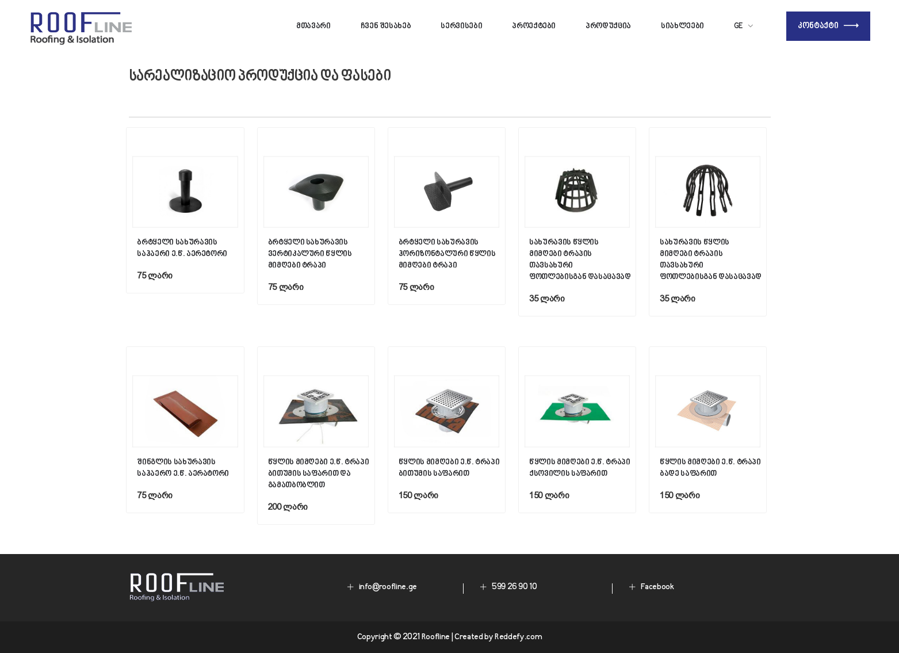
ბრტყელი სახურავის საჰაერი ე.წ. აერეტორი (182, 248)
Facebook (657, 587)
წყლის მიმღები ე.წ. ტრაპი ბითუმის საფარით (449, 468)
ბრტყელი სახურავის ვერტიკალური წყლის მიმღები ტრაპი (310, 254)
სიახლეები (682, 26)
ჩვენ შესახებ (386, 26)
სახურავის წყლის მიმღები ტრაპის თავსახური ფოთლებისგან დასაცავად (580, 260)
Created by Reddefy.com (498, 637)
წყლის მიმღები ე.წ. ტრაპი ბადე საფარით (710, 468)
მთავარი (313, 26)
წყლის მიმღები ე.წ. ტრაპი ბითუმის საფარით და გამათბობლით (318, 473)
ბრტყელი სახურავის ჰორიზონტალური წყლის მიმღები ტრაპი (447, 254)
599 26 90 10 (514, 587)
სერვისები (461, 26)
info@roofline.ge (388, 587)
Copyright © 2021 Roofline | (405, 637)
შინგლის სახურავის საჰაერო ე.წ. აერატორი (183, 468)
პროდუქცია (608, 26)
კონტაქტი (828, 26)
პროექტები (534, 26)
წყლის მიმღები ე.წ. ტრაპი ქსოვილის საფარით (579, 468)
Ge (738, 26)
